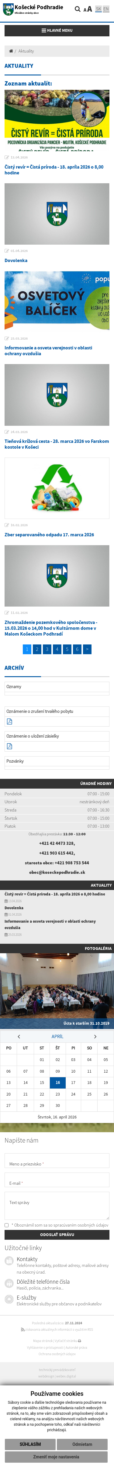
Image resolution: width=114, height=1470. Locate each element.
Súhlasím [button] (30, 1444)
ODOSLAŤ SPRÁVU (57, 1234)
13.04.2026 (19, 157)
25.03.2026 (19, 338)
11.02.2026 (19, 612)
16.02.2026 (19, 525)
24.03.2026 (19, 431)
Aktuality (26, 51)
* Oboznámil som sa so (56, 1225)
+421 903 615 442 (56, 853)
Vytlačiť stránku (68, 1341)
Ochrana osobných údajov (57, 1354)
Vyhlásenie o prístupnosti (45, 1347)
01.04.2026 (19, 250)
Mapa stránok (43, 1341)
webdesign (46, 1376)
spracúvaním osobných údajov (81, 1225)
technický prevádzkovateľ (57, 1370)
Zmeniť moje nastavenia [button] (56, 1456)
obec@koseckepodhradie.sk (57, 872)
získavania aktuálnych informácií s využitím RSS (57, 1329)
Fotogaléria (98, 948)
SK (98, 9)
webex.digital (66, 1376)
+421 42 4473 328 (56, 843)
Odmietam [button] (82, 1444)
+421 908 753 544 (72, 863)
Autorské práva (76, 1347)
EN (106, 9)
